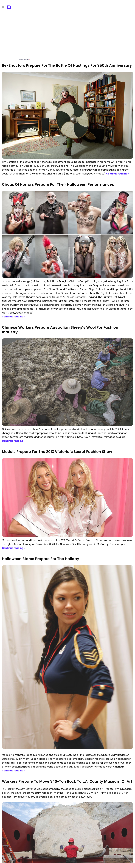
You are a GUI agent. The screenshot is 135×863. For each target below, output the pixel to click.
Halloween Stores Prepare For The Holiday (40, 558)
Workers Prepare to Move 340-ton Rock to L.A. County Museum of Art (67, 781)
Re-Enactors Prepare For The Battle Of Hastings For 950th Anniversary (67, 65)
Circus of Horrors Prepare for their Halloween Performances (58, 184)
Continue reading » (117, 173)
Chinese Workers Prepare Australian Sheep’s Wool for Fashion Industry (60, 330)
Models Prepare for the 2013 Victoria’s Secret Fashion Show (57, 451)
